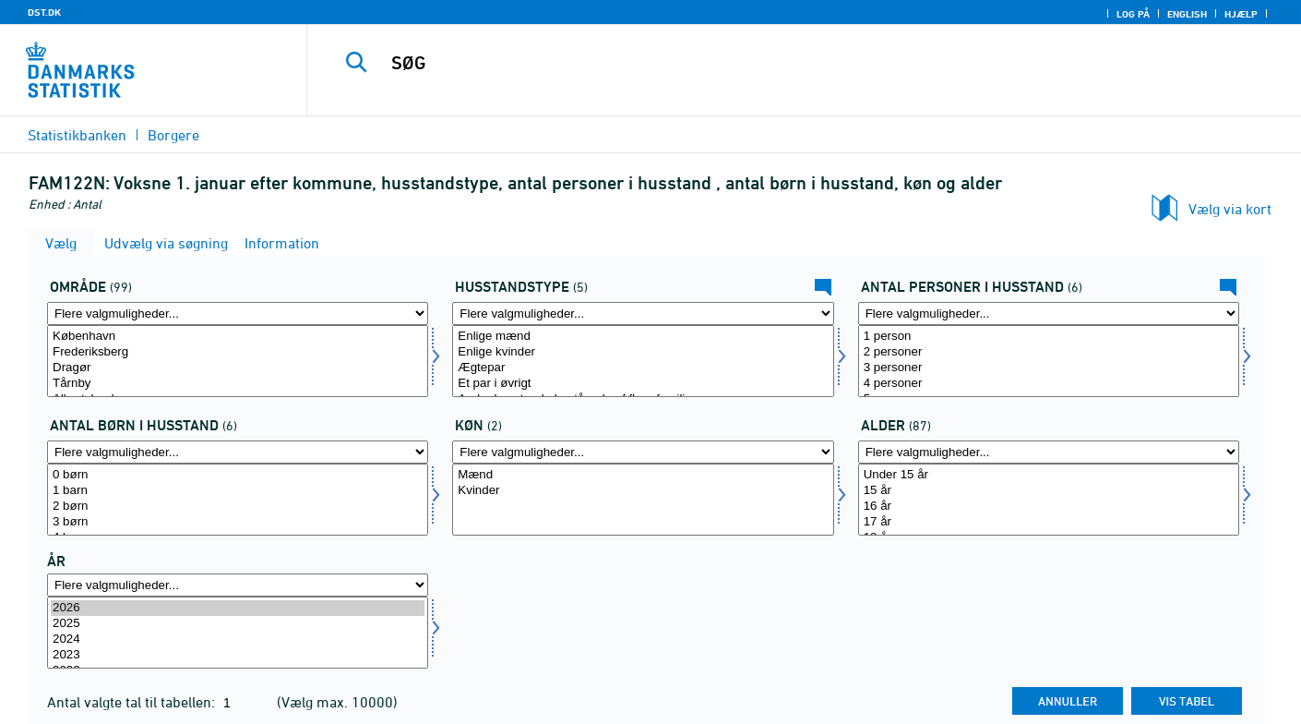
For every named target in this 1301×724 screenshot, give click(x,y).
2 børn (237, 506)
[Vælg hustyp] (642, 361)
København (237, 336)
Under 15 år (1048, 475)
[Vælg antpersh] (1048, 361)
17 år (1048, 522)
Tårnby (237, 384)
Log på (1133, 13)
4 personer (1048, 384)
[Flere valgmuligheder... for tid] (237, 585)
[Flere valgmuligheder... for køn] (642, 452)
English (1187, 13)
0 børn (237, 475)
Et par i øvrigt (643, 384)
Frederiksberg (237, 352)
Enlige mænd (643, 336)
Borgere (173, 135)
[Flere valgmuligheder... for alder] (1048, 452)
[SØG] (776, 62)
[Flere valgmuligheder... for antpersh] (1048, 313)
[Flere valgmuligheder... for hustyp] (642, 313)
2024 (237, 639)
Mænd (643, 475)
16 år (1048, 506)
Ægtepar (643, 368)
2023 (237, 655)
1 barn (237, 491)
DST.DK (44, 12)
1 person (1048, 336)
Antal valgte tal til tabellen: (133, 702)
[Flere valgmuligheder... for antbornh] (237, 452)
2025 (237, 624)
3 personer (1048, 368)
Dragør (237, 368)
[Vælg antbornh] (237, 500)
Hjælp (1241, 13)
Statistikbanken (77, 135)
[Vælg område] (237, 361)
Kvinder (643, 491)
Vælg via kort (1229, 208)
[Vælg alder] (1048, 500)
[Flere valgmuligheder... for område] (237, 313)
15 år (1048, 491)
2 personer (1048, 352)
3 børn (237, 522)
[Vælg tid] (237, 633)
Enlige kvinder (643, 352)
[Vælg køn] (642, 500)
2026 (237, 608)
